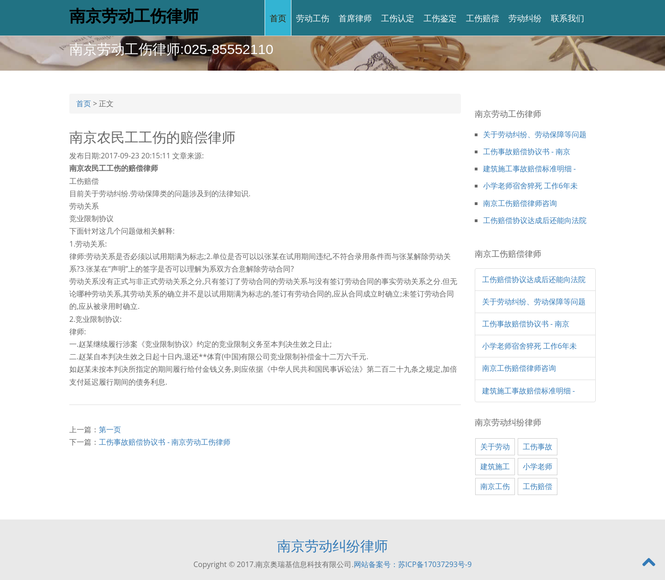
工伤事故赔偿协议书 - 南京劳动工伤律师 (164, 442)
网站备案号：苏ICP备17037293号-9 (413, 564)
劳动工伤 (312, 18)
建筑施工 (495, 466)
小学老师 (537, 466)
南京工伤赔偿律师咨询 (520, 203)
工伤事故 (537, 446)
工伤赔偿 (482, 18)
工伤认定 (397, 18)
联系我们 (567, 18)
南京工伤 (495, 486)
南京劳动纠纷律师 (332, 545)
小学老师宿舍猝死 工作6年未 (530, 186)
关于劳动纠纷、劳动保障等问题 (534, 134)
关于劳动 (495, 446)
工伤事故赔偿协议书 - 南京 (526, 151)
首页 (278, 18)
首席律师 (355, 18)
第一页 (110, 429)
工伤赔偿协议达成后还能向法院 (534, 220)
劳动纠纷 (525, 18)
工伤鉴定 (440, 18)
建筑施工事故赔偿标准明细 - (529, 168)
